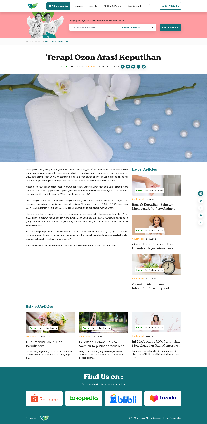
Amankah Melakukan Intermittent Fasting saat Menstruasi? (150, 288)
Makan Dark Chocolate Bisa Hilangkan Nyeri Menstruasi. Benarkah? (153, 248)
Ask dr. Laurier (170, 27)
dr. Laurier (58, 6)
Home (28, 41)
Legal (165, 418)
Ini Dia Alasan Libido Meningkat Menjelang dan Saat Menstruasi (156, 344)
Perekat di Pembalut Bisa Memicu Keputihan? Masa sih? (101, 344)
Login (165, 6)
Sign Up (174, 6)
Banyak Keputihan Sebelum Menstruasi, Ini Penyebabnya (153, 207)
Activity (93, 6)
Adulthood (37, 41)
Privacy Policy (175, 418)
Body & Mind (134, 6)
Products (78, 6)
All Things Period (112, 6)
